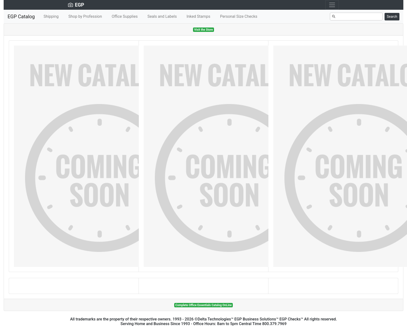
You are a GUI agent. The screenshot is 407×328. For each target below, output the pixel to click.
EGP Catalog (21, 16)
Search (392, 16)
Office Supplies (125, 16)
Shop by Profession (85, 16)
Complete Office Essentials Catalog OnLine (203, 305)
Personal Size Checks (238, 16)
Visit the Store (203, 29)
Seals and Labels (162, 16)
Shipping (51, 16)
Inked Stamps (198, 16)
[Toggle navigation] (332, 5)
